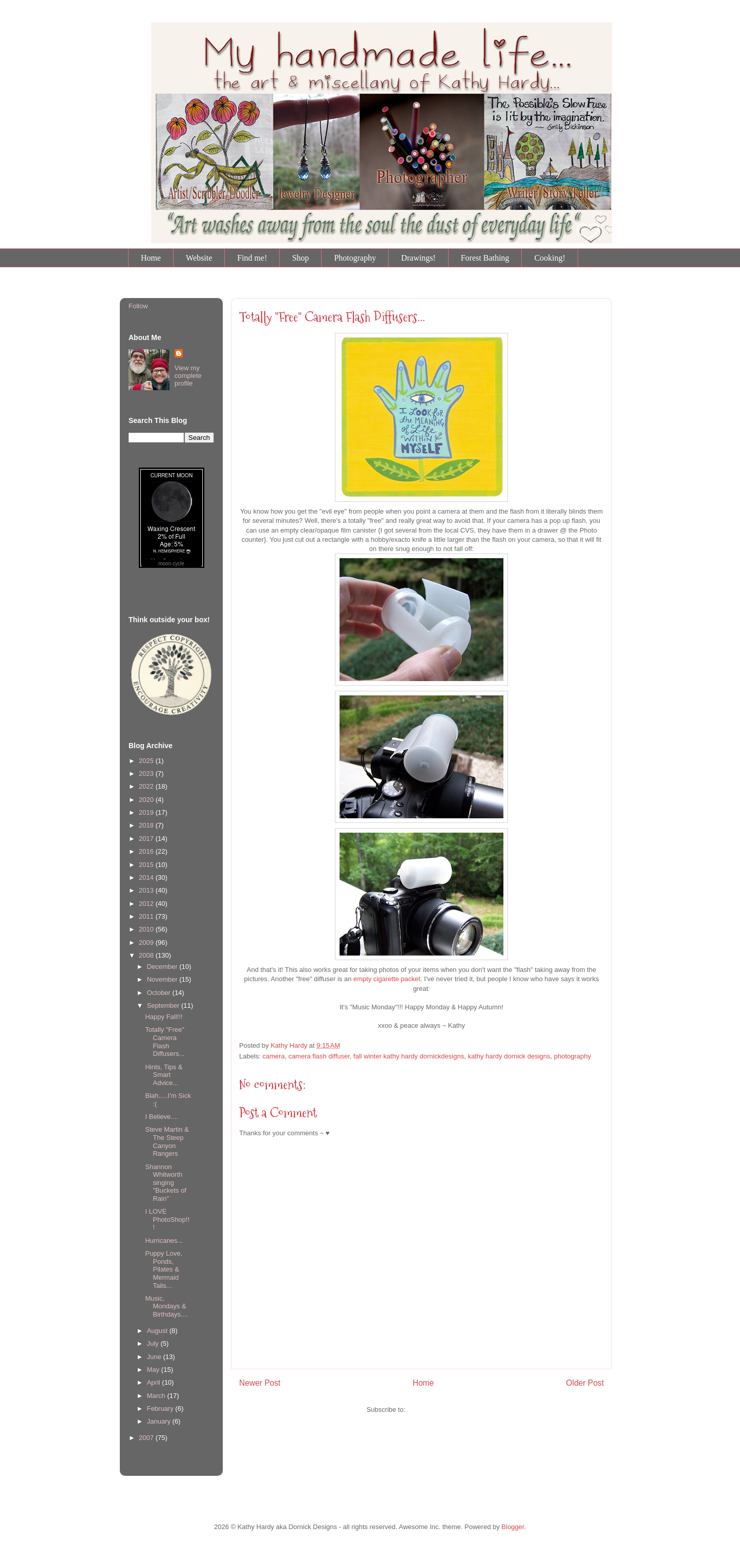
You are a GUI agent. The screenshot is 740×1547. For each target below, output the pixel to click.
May (154, 1369)
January (160, 1421)
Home (151, 257)
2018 (147, 825)
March (157, 1396)
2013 (147, 890)
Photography (355, 257)
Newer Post (260, 1383)
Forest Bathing (485, 257)
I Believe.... (161, 1116)
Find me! (252, 257)
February (161, 1408)
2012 (147, 903)
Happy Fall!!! (163, 1017)
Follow (138, 306)
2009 (147, 942)
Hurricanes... (164, 1240)
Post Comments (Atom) (441, 1409)
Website (199, 257)
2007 (147, 1438)
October (160, 993)
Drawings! (418, 257)
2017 (147, 838)
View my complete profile (188, 375)
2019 (147, 812)
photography (572, 1056)
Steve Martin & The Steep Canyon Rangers (166, 1141)
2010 (147, 929)
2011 (147, 916)
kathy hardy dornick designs (509, 1056)
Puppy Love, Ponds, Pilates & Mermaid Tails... (163, 1269)
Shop (300, 257)
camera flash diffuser (319, 1056)
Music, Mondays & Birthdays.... (166, 1306)
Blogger (512, 1527)
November (163, 979)
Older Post (585, 1383)
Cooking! (549, 257)
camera (274, 1056)
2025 (147, 761)
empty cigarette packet (386, 979)
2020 (147, 799)
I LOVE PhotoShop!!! (167, 1219)
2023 (147, 773)
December (163, 966)
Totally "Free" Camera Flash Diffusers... (332, 317)
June (155, 1357)
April (154, 1382)
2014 (147, 877)
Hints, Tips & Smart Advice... (163, 1075)
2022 (147, 786)
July (154, 1343)
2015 (147, 864)
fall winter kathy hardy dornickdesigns (408, 1056)
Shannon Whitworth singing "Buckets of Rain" (165, 1182)
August (158, 1330)
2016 (147, 851)
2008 (147, 955)
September (164, 1005)
